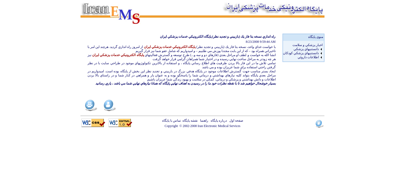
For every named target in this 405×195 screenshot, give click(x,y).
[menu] (303, 51)
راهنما (203, 120)
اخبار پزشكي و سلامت (307, 45)
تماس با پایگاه (172, 120)
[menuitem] (303, 45)
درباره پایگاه (218, 120)
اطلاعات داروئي (308, 57)
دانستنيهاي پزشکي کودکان (301, 53)
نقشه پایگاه (190, 120)
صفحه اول (235, 120)
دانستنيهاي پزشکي (306, 49)
